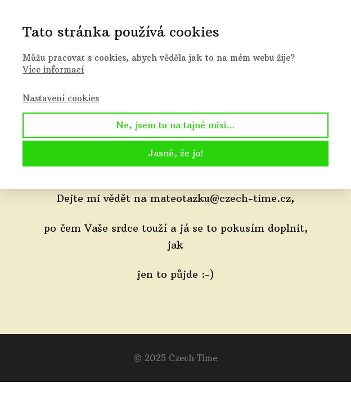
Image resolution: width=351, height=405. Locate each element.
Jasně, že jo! (175, 153)
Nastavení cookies (60, 98)
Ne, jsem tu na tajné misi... (175, 124)
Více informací (53, 69)
